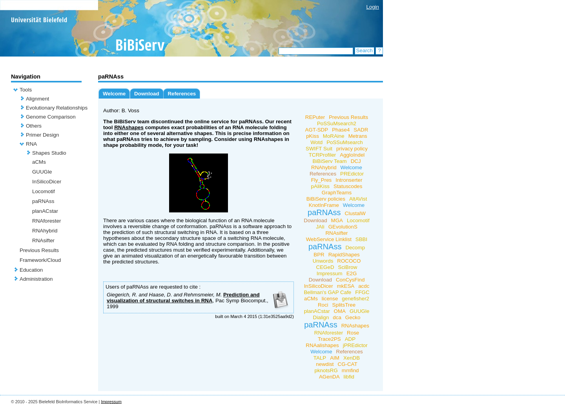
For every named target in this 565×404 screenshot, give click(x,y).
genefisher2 (355, 299)
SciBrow (347, 267)
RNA (31, 144)
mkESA (345, 286)
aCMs (39, 162)
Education (31, 270)
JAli (320, 227)
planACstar (45, 211)
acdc (363, 286)
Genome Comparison (51, 117)
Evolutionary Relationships (56, 108)
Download (146, 94)
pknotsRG (326, 370)
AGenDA (329, 377)
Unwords (323, 261)
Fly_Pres (321, 180)
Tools (26, 90)
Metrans (357, 136)
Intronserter (348, 180)
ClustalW (355, 213)
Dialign (321, 317)
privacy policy (352, 149)
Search (364, 50)
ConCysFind (350, 280)
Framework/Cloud (40, 260)
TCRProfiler (322, 155)
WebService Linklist (329, 239)
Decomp (355, 247)
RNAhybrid (44, 231)
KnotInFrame (324, 205)
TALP (319, 358)
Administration (36, 279)
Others (34, 126)
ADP (350, 339)
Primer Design (42, 135)
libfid (349, 377)
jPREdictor (355, 345)
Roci (323, 305)
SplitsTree (344, 305)
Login (372, 7)
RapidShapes (344, 255)
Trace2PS (329, 339)
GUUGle (42, 172)
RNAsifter (43, 240)
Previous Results (39, 250)
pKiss (312, 136)
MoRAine (333, 136)
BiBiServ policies (325, 199)
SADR (361, 130)
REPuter (315, 117)
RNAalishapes (322, 345)
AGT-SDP (316, 130)
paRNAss (43, 201)
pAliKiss (320, 186)
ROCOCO (349, 261)
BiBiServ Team (329, 161)
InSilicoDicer (46, 182)
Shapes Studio (49, 153)
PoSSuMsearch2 (336, 123)
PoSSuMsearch (344, 142)
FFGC (362, 292)
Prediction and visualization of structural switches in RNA (183, 297)
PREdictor (352, 174)
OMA (340, 311)
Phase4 (341, 130)
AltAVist (358, 199)
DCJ (356, 161)
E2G (351, 273)
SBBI (361, 239)
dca (337, 317)
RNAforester (46, 221)
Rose (353, 333)
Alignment (37, 99)
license (330, 299)
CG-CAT (347, 364)
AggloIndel (352, 155)
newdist (325, 364)
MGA (337, 220)
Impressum (330, 273)
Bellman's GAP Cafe (327, 292)
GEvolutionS (342, 227)
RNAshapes (129, 127)
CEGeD (325, 267)
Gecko (353, 317)
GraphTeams (337, 193)
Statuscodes (348, 186)
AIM (334, 358)
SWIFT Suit (319, 149)
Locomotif (43, 191)
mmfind (350, 370)
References (182, 94)
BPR (318, 255)
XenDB (351, 358)
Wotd (316, 142)
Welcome (114, 94)
